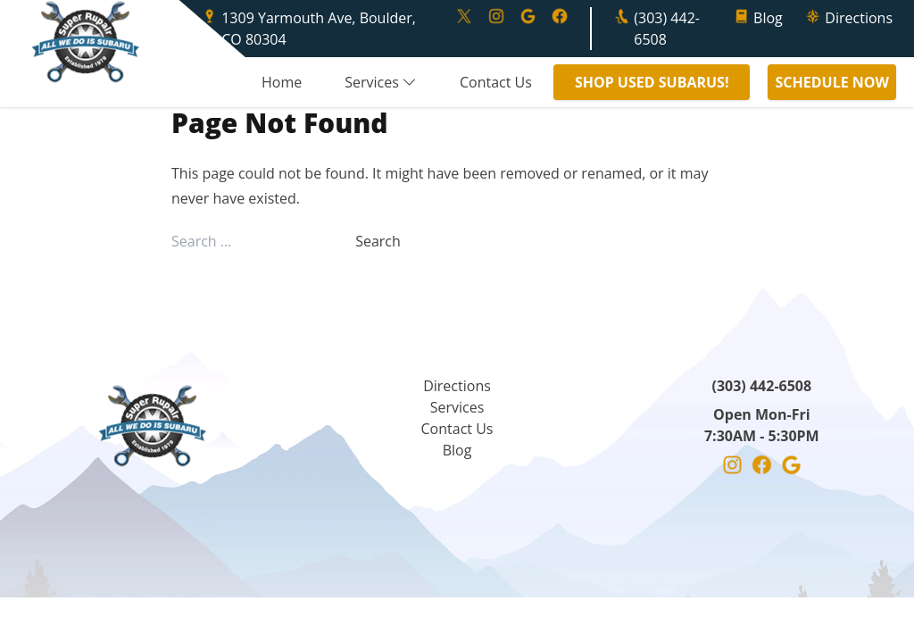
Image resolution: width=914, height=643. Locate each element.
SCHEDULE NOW (832, 82)
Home (282, 82)
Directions (859, 18)
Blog (768, 18)
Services (372, 82)
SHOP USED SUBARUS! (652, 82)
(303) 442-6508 (762, 386)
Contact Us (496, 82)
